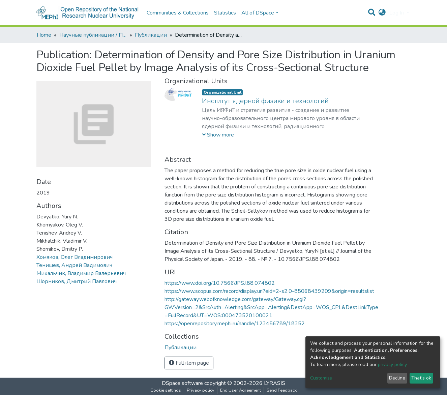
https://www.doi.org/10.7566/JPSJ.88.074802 (220, 283)
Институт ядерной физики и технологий (265, 100)
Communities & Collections (178, 13)
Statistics (225, 13)
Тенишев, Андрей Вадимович (74, 265)
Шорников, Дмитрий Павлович (76, 281)
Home (44, 35)
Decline (397, 378)
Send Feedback (282, 390)
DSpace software (182, 383)
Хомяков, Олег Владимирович (74, 257)
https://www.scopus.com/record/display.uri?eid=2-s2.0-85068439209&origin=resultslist (269, 291)
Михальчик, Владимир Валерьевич (81, 273)
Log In (397, 13)
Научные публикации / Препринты (93, 35)
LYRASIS (274, 383)
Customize (321, 378)
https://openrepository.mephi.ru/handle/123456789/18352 (235, 323)
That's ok (421, 378)
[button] (382, 13)
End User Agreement (240, 390)
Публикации (151, 35)
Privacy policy (200, 390)
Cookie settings (165, 390)
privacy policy (392, 364)
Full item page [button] (189, 363)
